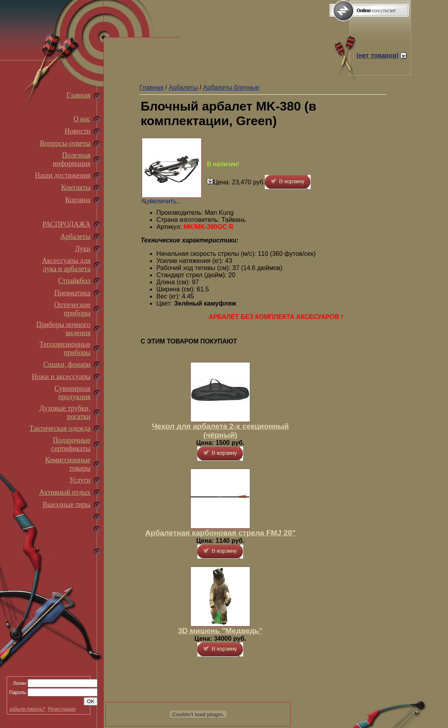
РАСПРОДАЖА (66, 224)
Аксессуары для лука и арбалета (66, 265)
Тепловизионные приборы (64, 348)
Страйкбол (74, 281)
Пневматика (72, 293)
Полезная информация (71, 159)
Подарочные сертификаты (70, 444)
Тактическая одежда (60, 428)
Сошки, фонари (66, 364)
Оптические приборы (72, 309)
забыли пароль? (27, 709)
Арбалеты (75, 236)
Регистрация (61, 709)
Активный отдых (64, 492)
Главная (78, 95)
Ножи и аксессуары (61, 377)
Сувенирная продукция (72, 393)
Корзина (77, 200)
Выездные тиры (66, 504)
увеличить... (164, 201)
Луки (82, 249)
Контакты (75, 187)
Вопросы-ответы (65, 143)
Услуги (79, 480)
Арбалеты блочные (231, 87)
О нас (81, 119)
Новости (77, 131)
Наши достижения (62, 175)
